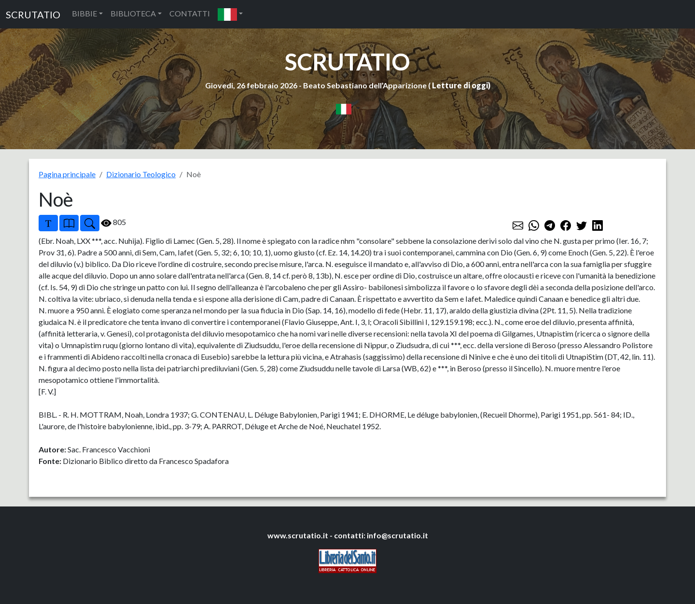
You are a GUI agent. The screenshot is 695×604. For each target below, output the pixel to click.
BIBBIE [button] (84, 13)
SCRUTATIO (33, 14)
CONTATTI (189, 13)
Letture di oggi (460, 85)
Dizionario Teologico (141, 174)
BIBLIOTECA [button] (133, 13)
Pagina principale (67, 174)
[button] (230, 14)
